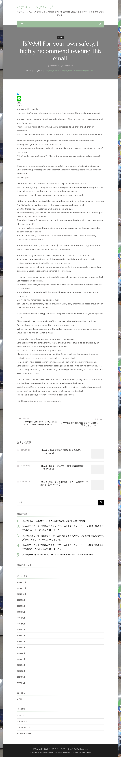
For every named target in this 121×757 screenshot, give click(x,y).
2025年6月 (21, 618)
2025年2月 (21, 641)
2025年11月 (21, 588)
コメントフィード (23, 727)
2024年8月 (21, 653)
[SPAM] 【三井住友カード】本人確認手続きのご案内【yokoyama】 (54, 520)
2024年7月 (21, 659)
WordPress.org (24, 733)
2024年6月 (21, 665)
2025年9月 (21, 600)
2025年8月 (21, 606)
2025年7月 (21, 612)
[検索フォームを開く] (100, 24)
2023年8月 (21, 677)
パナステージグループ (35, 7)
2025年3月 (21, 635)
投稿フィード (22, 721)
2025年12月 (21, 582)
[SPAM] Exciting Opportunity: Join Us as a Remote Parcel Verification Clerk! (57, 554)
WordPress (86, 752)
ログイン (20, 715)
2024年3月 (21, 671)
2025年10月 (21, 594)
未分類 (60, 38)
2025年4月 (21, 630)
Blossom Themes (62, 752)
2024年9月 (21, 647)
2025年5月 (21, 624)
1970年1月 (21, 683)
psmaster (53, 66)
